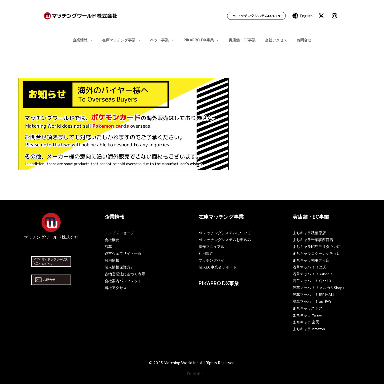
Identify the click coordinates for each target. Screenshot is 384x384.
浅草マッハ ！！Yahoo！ (313, 274)
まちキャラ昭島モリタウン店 (317, 246)
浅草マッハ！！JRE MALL (314, 294)
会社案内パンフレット (123, 281)
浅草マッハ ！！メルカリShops (318, 287)
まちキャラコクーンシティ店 (317, 253)
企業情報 (85, 40)
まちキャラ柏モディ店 (311, 260)
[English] (302, 16)
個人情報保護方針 (119, 267)
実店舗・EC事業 (240, 40)
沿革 (108, 246)
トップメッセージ (119, 233)
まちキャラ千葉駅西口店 (313, 239)
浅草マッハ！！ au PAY (312, 301)
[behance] (322, 16)
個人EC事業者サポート (218, 267)
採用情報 (112, 260)
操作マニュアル (211, 246)
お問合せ (298, 40)
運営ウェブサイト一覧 (123, 253)
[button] (256, 16)
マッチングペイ (211, 260)
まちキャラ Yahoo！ (309, 315)
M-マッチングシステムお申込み (225, 239)
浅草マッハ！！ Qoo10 (312, 281)
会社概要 (112, 239)
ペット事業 (161, 40)
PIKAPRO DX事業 (199, 40)
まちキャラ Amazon (309, 329)
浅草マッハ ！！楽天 (310, 267)
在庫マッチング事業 (122, 40)
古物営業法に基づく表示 (125, 274)
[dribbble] (335, 16)
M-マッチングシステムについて (225, 233)
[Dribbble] (192, 373)
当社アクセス (272, 40)
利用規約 (206, 253)
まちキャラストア (307, 308)
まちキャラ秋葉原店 (309, 233)
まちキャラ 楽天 (306, 322)
